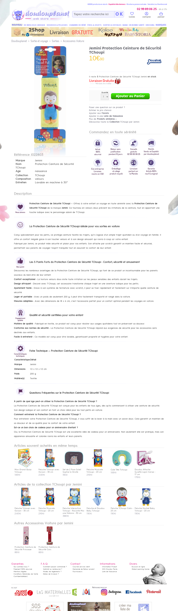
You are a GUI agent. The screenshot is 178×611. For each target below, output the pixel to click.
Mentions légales (20, 571)
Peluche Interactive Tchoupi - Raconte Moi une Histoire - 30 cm (73, 509)
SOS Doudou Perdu (109, 569)
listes (132, 15)
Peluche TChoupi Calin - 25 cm (122, 508)
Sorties (55, 41)
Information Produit (109, 567)
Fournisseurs (77, 571)
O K (119, 14)
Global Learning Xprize (140, 569)
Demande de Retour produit (83, 569)
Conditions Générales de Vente (26, 574)
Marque (20, 160)
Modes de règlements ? (52, 571)
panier (161, 15)
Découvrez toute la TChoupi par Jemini (114, 122)
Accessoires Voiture (73, 41)
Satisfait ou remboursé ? (52, 569)
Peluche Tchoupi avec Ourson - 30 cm (25, 508)
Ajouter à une (106, 116)
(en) (26, 576)
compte (146, 15)
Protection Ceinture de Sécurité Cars (49, 547)
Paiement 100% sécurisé (23, 569)
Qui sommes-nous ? (21, 567)
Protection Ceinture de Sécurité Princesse (25, 547)
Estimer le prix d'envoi (100, 110)
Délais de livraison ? (51, 574)
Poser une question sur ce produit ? (107, 107)
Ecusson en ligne (138, 567)
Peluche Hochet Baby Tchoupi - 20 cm (145, 508)
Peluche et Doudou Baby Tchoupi (97, 508)
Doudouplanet (19, 41)
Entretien (21, 182)
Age (18, 171)
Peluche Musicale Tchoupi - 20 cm (49, 508)
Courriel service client (81, 567)
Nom (18, 164)
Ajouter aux (99, 113)
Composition (23, 178)
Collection (22, 175)
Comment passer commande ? (55, 567)
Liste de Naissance (109, 571)
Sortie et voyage (39, 41)
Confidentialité (19, 576)
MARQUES (161, 25)
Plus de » (103, 119)
